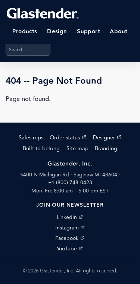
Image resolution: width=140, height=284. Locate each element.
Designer (107, 137)
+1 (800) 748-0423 (70, 182)
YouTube (70, 249)
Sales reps (31, 137)
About (118, 31)
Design (57, 31)
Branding (106, 148)
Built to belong (41, 148)
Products (24, 31)
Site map (77, 148)
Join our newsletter (70, 205)
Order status (68, 137)
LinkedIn (70, 217)
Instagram (70, 228)
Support (88, 31)
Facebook (69, 238)
